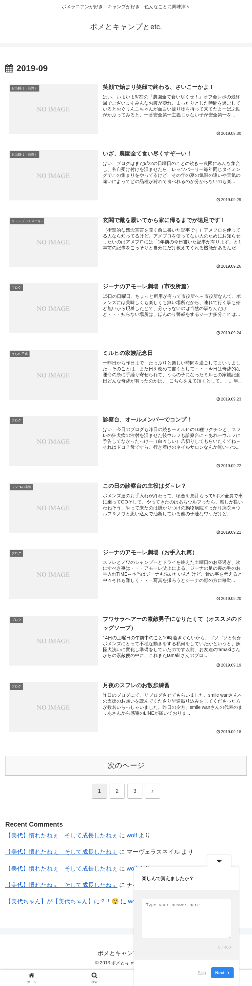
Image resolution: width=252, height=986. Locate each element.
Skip (202, 972)
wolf (132, 836)
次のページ (126, 766)
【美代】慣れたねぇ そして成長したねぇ (61, 836)
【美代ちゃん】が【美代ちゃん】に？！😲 (62, 902)
